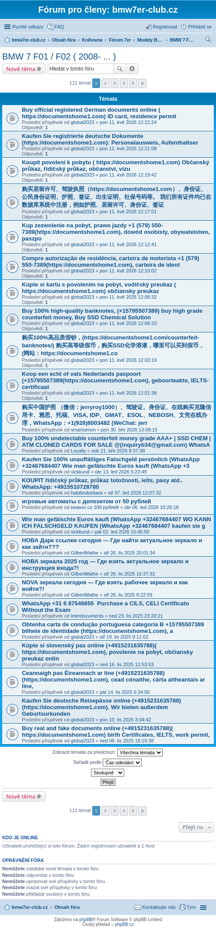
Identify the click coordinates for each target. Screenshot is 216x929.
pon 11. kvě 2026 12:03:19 (128, 360)
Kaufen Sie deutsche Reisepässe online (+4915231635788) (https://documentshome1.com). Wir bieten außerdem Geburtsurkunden (101, 707)
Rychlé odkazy (28, 26)
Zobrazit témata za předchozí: (107, 752)
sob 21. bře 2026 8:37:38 (118, 450)
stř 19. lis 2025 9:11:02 (124, 636)
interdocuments (87, 615)
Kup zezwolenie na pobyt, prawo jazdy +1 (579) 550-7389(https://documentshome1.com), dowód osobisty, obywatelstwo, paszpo (116, 232)
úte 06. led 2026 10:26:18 (151, 507)
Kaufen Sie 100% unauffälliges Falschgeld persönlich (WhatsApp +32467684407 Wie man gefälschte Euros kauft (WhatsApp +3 (111, 462)
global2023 (82, 122)
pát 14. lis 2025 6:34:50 (125, 692)
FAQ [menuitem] (59, 26)
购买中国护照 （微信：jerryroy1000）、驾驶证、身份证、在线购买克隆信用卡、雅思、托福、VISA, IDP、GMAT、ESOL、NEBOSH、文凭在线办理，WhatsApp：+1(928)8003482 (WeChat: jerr (116, 415)
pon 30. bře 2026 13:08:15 (129, 429)
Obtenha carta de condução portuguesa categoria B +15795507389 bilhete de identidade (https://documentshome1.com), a (113, 627)
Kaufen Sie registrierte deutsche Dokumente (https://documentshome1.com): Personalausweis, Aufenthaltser (110, 139)
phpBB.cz (124, 924)
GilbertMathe (84, 552)
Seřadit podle (107, 763)
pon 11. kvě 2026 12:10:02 (128, 270)
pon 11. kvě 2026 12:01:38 (128, 393)
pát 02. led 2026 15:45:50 (122, 531)
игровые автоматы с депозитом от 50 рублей (86, 501)
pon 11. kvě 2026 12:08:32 (128, 297)
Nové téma (20, 69)
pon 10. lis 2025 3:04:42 (125, 719)
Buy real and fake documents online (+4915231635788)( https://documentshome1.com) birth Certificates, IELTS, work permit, (116, 731)
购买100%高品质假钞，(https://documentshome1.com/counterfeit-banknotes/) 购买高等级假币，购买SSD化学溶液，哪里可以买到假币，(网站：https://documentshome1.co (113, 345)
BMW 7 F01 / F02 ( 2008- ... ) (59, 56)
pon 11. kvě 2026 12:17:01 (128, 211)
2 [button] (105, 83)
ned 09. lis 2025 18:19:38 (127, 740)
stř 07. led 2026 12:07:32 (134, 492)
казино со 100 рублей (95, 507)
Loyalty (78, 450)
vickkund (80, 471)
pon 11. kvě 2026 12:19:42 (128, 174)
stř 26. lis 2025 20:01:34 (129, 552)
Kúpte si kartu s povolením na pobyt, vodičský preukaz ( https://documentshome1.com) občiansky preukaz (99, 287)
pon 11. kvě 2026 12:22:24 (128, 122)
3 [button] (114, 83)
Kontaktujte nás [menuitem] (159, 907)
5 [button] (133, 83)
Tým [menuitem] (191, 907)
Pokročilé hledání (132, 69)
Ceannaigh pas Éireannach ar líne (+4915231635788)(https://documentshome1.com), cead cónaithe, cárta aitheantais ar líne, (113, 679)
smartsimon (83, 429)
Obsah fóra (67, 907)
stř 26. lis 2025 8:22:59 (128, 594)
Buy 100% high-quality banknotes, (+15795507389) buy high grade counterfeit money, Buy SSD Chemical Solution (112, 314)
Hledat (119, 69)
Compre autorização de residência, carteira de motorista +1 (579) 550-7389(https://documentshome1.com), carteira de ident (110, 261)
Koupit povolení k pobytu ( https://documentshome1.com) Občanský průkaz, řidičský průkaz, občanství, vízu (115, 165)
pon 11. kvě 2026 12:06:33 (128, 323)
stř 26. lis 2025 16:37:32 (129, 573)
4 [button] (123, 83)
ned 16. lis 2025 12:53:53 (127, 664)
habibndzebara (87, 492)
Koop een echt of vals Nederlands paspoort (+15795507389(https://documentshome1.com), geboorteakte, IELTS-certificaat (115, 380)
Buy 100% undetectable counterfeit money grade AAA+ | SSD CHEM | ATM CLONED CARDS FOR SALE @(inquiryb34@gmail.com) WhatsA (116, 441)
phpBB (85, 919)
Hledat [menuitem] (208, 40)
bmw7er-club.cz (30, 907)
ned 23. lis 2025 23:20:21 (136, 615)
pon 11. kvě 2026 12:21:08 (128, 148)
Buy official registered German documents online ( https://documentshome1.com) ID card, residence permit (99, 113)
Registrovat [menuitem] (165, 26)
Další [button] (142, 83)
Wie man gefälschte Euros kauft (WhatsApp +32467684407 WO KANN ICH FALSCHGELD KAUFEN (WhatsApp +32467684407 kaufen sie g (116, 522)
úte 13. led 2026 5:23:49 (121, 471)
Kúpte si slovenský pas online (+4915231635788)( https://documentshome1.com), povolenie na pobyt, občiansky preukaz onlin (107, 652)
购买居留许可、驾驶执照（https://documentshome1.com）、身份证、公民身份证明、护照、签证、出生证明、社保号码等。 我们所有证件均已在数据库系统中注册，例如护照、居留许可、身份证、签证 (116, 197)
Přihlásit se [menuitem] (200, 26)
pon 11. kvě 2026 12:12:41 (128, 244)
